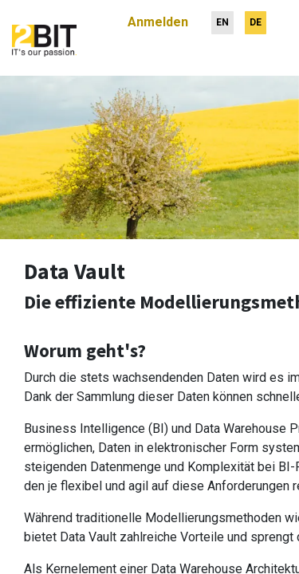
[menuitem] (222, 16)
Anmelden (158, 15)
